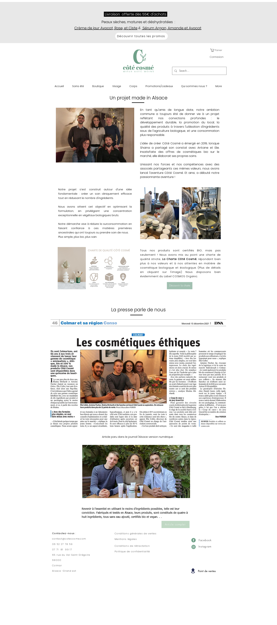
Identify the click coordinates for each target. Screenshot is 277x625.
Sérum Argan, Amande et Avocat (171, 28)
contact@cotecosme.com (69, 538)
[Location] (193, 570)
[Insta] (193, 546)
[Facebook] (193, 540)
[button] (217, 50)
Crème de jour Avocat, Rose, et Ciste (105, 28)
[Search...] (199, 71)
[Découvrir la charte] (179, 285)
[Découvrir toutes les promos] (141, 36)
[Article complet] (175, 524)
